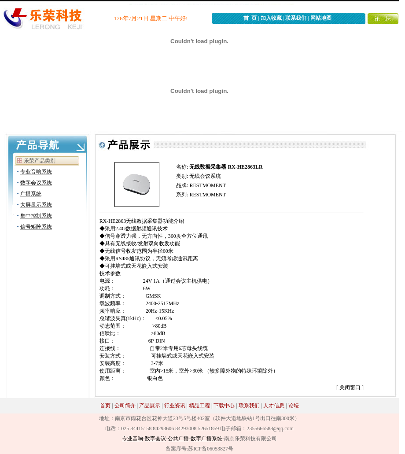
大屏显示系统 (36, 205)
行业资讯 (174, 405)
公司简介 (125, 405)
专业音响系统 (36, 172)
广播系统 (30, 194)
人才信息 (273, 405)
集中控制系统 (36, 216)
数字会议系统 (36, 183)
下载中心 (224, 405)
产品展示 (149, 405)
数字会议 (155, 439)
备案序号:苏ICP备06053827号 (199, 449)
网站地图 (320, 18)
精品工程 (199, 405)
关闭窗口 (350, 387)
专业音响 (132, 439)
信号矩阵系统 (36, 227)
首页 (105, 405)
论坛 (293, 405)
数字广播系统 (206, 439)
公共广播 (178, 439)
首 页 (250, 18)
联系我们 (295, 18)
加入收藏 (271, 18)
